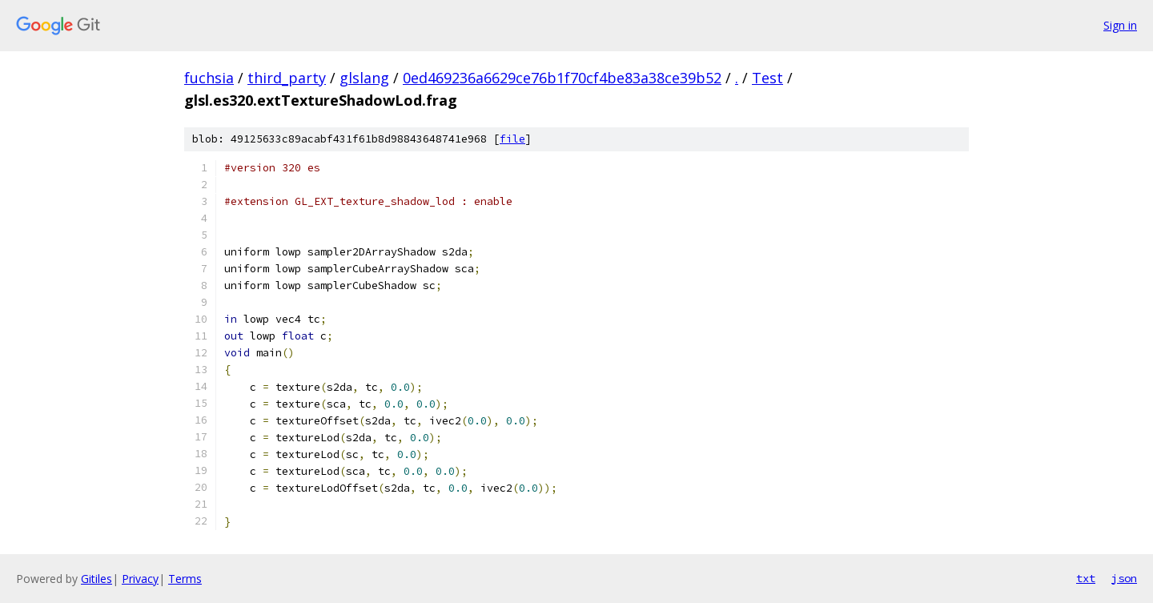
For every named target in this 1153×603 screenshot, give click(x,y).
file (512, 139)
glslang (364, 77)
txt (1085, 578)
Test (767, 77)
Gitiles (96, 578)
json (1124, 578)
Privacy (140, 578)
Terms (185, 578)
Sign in (1120, 25)
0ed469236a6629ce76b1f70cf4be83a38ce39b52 (562, 77)
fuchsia (209, 77)
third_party (286, 77)
